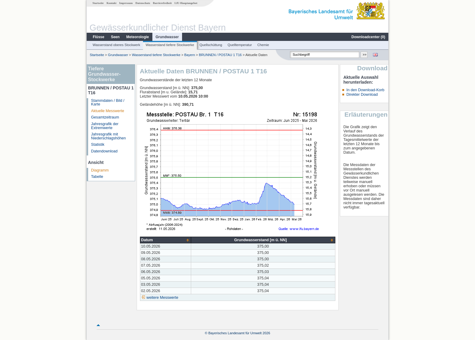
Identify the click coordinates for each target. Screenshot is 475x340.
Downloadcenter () (368, 37)
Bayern (189, 55)
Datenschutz (142, 3)
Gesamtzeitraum (105, 117)
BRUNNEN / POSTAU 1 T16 (220, 55)
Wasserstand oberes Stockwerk (116, 45)
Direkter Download (362, 94)
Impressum (126, 3)
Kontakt (112, 3)
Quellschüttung (211, 45)
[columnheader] (165, 240)
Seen (115, 37)
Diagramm (100, 170)
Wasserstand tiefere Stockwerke (170, 45)
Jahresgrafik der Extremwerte (104, 126)
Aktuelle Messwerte (107, 111)
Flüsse (98, 37)
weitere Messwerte (162, 297)
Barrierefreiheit (162, 3)
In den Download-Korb (365, 90)
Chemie (263, 45)
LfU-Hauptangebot (185, 3)
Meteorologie (137, 37)
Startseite (98, 3)
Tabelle (97, 177)
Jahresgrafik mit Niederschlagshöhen (108, 136)
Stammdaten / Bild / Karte (108, 102)
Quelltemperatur (240, 45)
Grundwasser (167, 37)
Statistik (98, 144)
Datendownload (104, 151)
